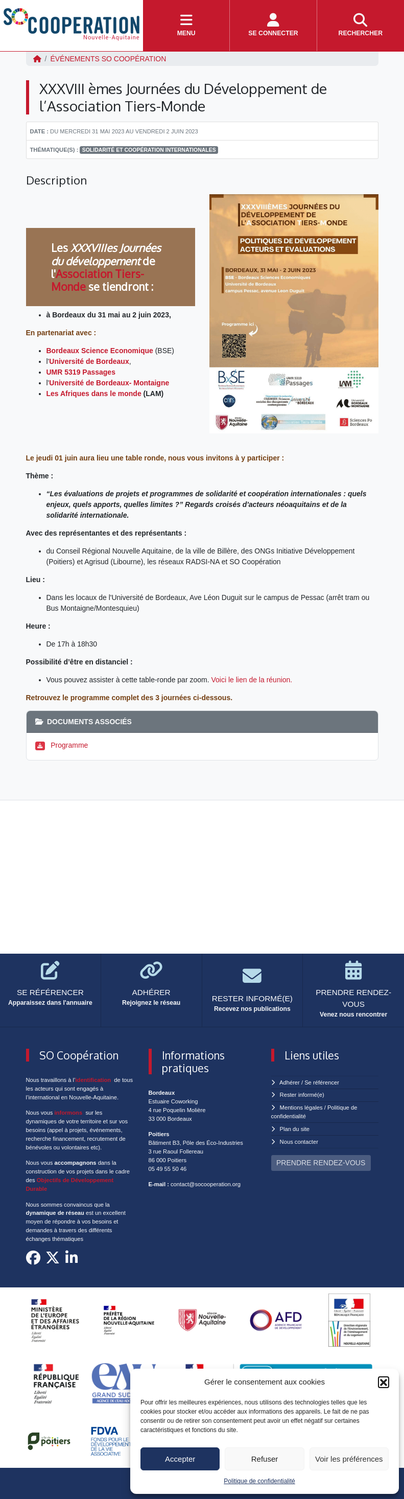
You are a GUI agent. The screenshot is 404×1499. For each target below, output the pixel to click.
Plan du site (295, 1129)
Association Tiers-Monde (97, 280)
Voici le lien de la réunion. (251, 680)
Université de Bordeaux (89, 361)
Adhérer (289, 1082)
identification (93, 1080)
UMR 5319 (63, 372)
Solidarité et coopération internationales (149, 150)
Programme (69, 745)
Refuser (264, 1459)
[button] (383, 1382)
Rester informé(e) (302, 1095)
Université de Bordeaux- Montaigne (109, 383)
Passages (98, 372)
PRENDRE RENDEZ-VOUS (320, 1163)
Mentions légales (301, 1107)
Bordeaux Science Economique (99, 351)
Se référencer (321, 1082)
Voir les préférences (349, 1459)
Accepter (180, 1459)
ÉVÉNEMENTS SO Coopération (108, 59)
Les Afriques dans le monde (93, 393)
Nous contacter (299, 1142)
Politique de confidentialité (259, 1481)
